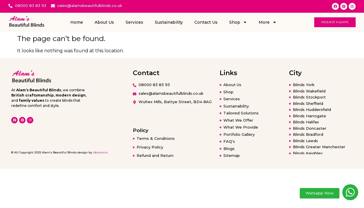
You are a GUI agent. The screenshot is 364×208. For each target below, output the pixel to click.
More (268, 22)
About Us (104, 22)
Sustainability (169, 22)
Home (76, 22)
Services (134, 22)
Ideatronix (100, 152)
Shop (238, 22)
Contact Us (206, 22)
